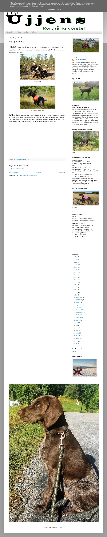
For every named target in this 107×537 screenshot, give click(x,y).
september (79, 305)
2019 (76, 275)
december (79, 297)
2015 (76, 285)
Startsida (10, 32)
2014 (76, 287)
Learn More (51, 9)
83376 (74, 351)
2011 (76, 295)
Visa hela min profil (77, 74)
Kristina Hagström (80, 59)
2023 (76, 264)
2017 (76, 280)
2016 (76, 282)
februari (78, 335)
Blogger (60, 527)
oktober (78, 302)
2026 (76, 257)
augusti (78, 320)
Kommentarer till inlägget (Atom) (28, 175)
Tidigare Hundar (22, 32)
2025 (76, 259)
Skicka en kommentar (17, 169)
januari (78, 338)
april (77, 330)
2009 (76, 344)
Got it (59, 9)
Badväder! (79, 307)
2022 (76, 267)
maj (77, 328)
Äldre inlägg (62, 172)
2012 (76, 292)
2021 (76, 269)
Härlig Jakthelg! (80, 312)
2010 (76, 341)
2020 (76, 272)
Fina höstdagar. (80, 309)
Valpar (33, 32)
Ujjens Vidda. (79, 314)
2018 (76, 277)
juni (77, 325)
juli (77, 323)
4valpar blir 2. (79, 317)
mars (77, 333)
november (79, 300)
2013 (76, 290)
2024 (76, 262)
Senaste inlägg (13, 172)
